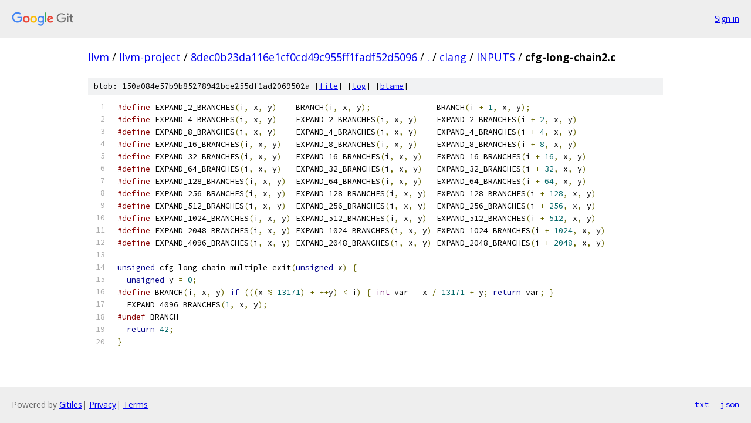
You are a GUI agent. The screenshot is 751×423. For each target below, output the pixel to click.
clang (452, 57)
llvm (98, 57)
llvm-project (150, 57)
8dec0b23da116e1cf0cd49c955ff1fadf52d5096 (304, 57)
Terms (135, 404)
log (359, 86)
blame (392, 86)
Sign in (727, 18)
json (729, 404)
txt (702, 404)
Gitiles (70, 404)
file (328, 86)
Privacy (102, 404)
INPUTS (495, 57)
